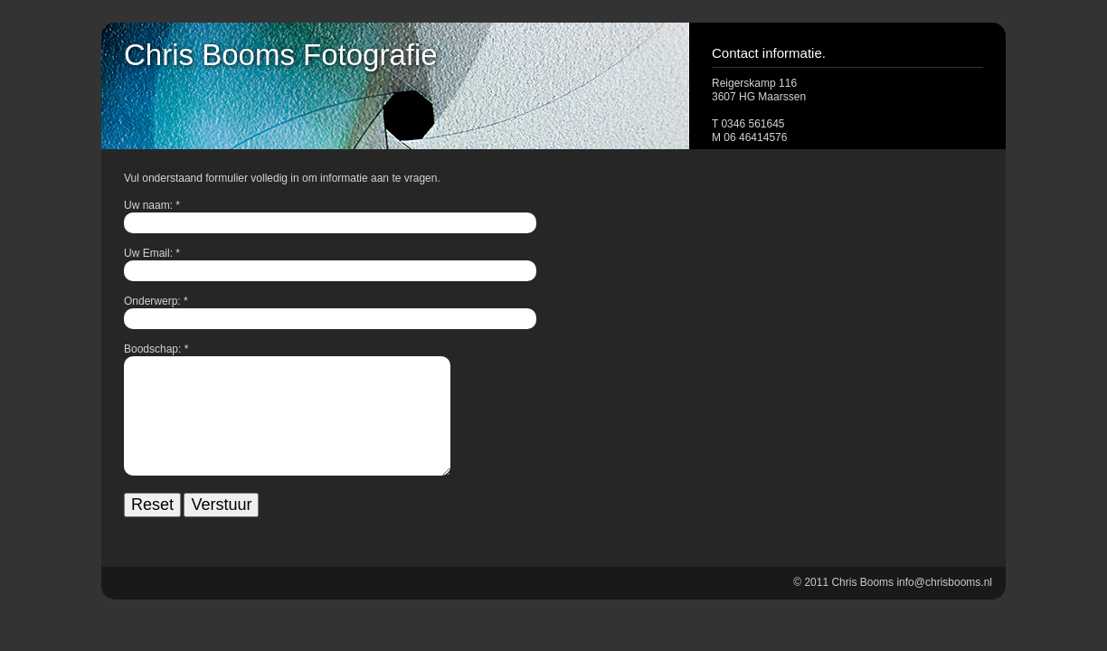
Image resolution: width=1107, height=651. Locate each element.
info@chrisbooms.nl (944, 611)
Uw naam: (148, 205)
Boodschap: (152, 349)
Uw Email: (148, 253)
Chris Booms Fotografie (281, 54)
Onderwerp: (152, 301)
